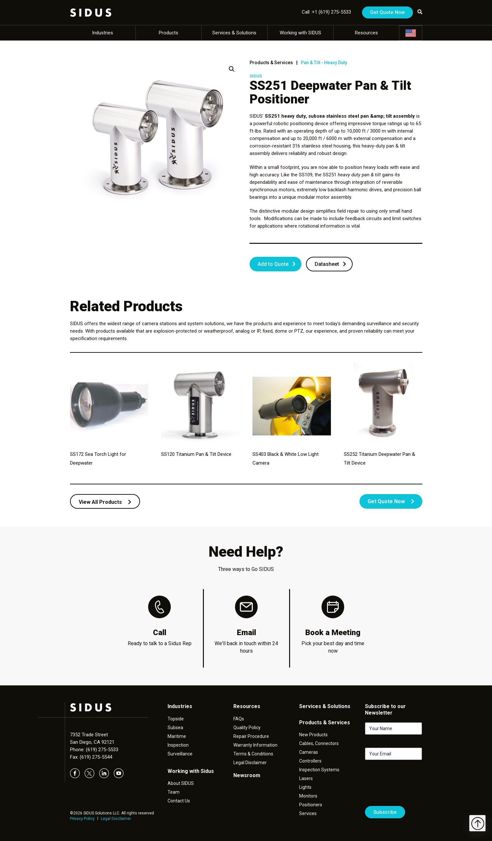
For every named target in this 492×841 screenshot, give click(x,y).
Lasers (306, 778)
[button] (232, 69)
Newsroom (246, 775)
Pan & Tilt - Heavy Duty (324, 62)
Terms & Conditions (253, 753)
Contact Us (179, 800)
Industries (102, 33)
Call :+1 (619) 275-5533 (326, 12)
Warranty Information (255, 745)
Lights (305, 787)
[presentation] (414, 785)
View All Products (105, 502)
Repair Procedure (251, 736)
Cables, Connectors (319, 743)
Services (308, 813)
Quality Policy (247, 727)
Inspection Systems (319, 769)
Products (168, 33)
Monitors (308, 796)
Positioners (310, 804)
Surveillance (180, 753)
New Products (313, 734)
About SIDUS (181, 783)
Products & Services (271, 62)
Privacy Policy (82, 818)
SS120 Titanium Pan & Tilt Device (196, 454)
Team (174, 792)
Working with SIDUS (300, 33)
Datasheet (327, 264)
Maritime (177, 736)
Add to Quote (273, 264)
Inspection (178, 745)
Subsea (175, 727)
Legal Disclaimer (116, 818)
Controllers (310, 761)
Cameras (308, 752)
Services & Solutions (234, 33)
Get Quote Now (387, 12)
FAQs (238, 718)
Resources (366, 33)
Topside (176, 718)
